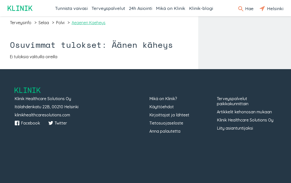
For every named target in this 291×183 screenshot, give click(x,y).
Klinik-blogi (201, 8)
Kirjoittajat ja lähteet (169, 114)
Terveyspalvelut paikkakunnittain (232, 101)
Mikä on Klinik (170, 8)
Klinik (20, 8)
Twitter (57, 123)
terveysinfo (20, 22)
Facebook (27, 123)
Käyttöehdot (161, 106)
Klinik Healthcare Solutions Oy (245, 120)
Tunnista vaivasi (71, 8)
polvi (60, 22)
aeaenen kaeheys (88, 22)
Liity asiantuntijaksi (235, 128)
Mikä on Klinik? (163, 98)
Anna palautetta (164, 131)
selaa (43, 22)
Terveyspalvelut (108, 8)
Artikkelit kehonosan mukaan (244, 111)
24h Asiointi (140, 8)
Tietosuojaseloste (166, 123)
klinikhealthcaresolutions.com (42, 114)
